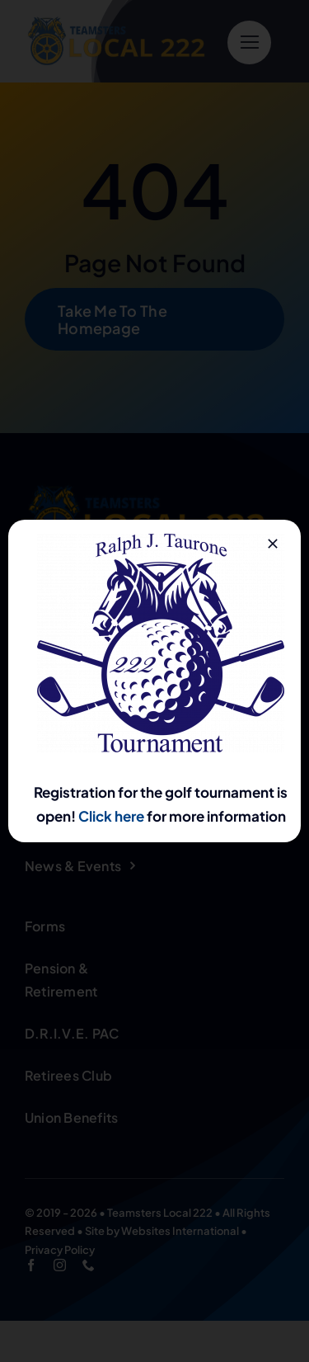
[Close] (272, 543)
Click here (111, 816)
